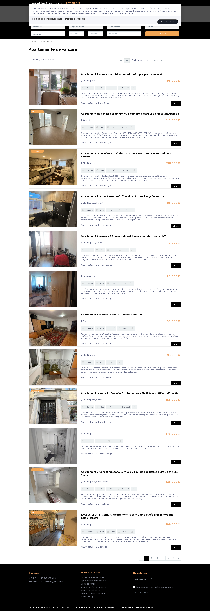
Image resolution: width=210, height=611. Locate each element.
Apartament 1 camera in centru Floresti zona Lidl (112, 314)
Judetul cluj (87, 596)
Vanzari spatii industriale (93, 593)
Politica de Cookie (75, 19)
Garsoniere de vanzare (92, 577)
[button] (48, 33)
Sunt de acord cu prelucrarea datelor (153, 587)
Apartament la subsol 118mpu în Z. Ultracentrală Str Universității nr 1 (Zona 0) (129, 393)
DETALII (176, 104)
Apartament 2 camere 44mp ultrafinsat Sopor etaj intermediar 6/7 (123, 236)
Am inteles (167, 21)
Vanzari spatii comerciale (93, 587)
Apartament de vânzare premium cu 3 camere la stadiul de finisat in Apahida (130, 113)
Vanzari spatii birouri (91, 590)
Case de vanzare (89, 584)
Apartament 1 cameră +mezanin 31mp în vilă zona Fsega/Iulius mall (123, 196)
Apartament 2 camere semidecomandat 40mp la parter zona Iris (122, 74)
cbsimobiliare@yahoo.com (44, 3)
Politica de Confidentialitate (47, 19)
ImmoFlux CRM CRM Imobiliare (138, 607)
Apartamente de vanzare (94, 580)
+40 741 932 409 (70, 3)
